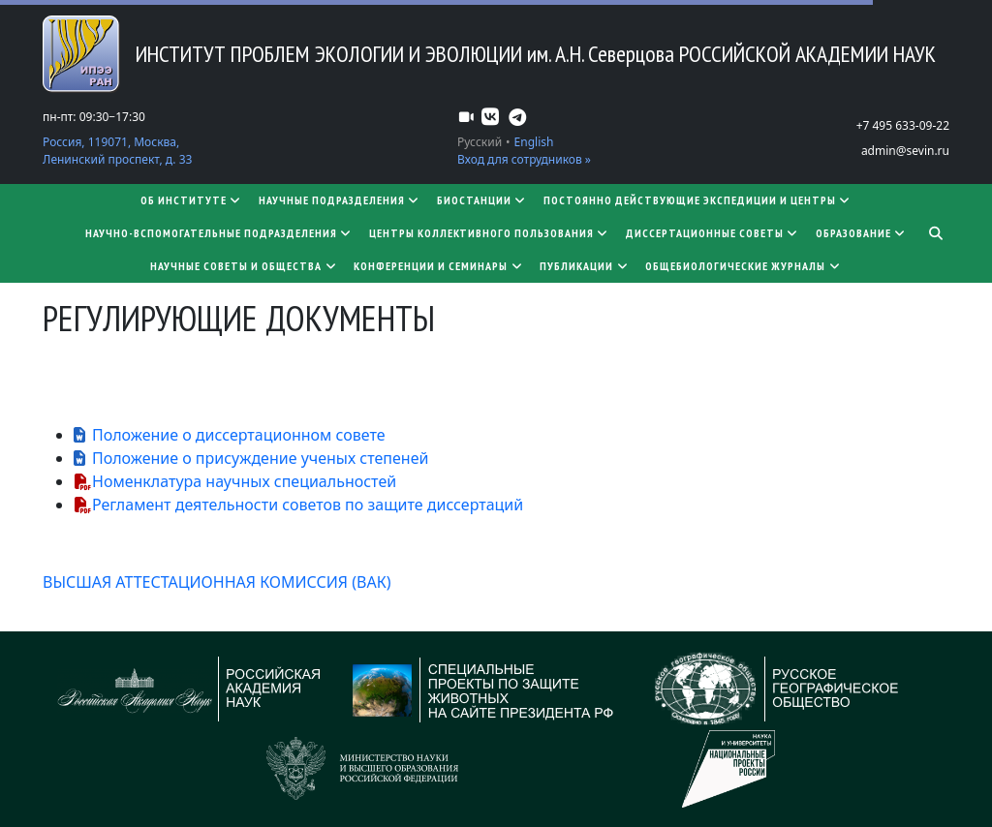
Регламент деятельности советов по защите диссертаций (307, 504)
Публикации (585, 266)
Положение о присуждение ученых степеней (260, 458)
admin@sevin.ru (905, 150)
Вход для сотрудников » (524, 159)
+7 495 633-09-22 (902, 125)
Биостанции (482, 200)
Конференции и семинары (439, 266)
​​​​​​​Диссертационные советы (713, 233)
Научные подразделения (340, 200)
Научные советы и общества (244, 266)
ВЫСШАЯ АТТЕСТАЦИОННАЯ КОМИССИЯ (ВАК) (216, 582)
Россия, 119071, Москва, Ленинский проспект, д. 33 (117, 151)
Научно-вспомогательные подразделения (219, 233)
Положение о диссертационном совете (239, 434)
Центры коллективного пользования (489, 233)
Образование (862, 233)
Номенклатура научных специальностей (244, 481)
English (534, 142)
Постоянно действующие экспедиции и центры (697, 200)
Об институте (191, 200)
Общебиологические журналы (743, 266)
